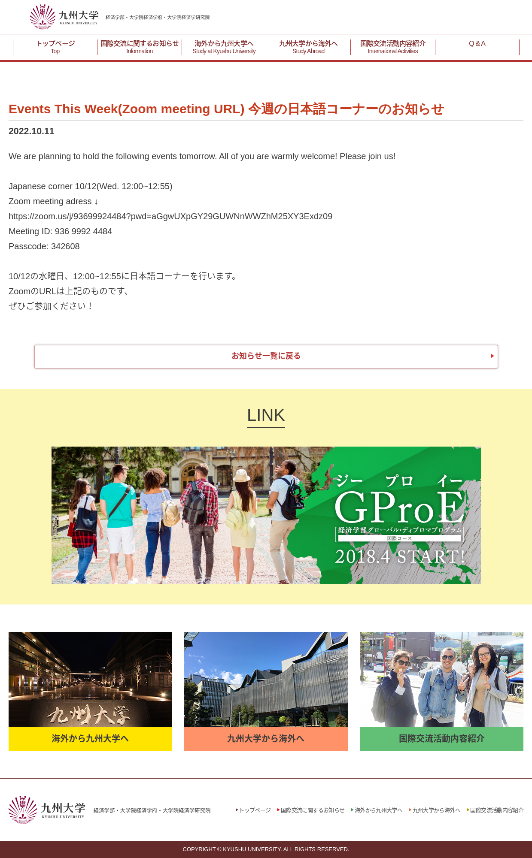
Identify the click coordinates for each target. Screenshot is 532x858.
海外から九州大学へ (223, 47)
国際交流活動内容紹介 (392, 47)
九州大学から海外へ (308, 47)
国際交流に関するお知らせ (139, 47)
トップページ (55, 47)
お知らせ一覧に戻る (266, 356)
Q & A (477, 43)
